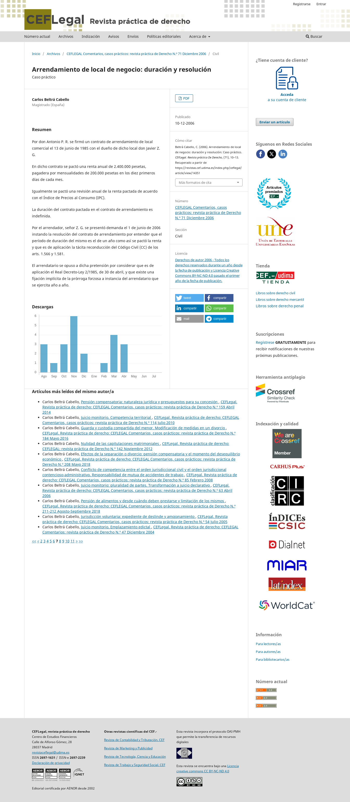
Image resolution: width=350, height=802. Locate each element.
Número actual (37, 36)
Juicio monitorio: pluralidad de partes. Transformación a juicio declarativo (146, 485)
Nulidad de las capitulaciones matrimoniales (120, 443)
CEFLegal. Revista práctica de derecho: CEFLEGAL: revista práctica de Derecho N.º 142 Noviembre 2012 (135, 446)
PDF (185, 98)
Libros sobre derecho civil (275, 293)
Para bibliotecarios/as (272, 659)
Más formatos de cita (195, 182)
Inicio (36, 53)
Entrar (321, 4)
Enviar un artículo (274, 122)
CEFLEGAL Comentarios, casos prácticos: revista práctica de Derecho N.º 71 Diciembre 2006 (136, 53)
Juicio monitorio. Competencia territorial (116, 417)
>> (81, 540)
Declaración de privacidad (51, 763)
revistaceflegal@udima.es (50, 752)
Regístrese (265, 342)
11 (73, 540)
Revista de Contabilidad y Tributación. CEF (134, 740)
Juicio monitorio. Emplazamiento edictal (116, 526)
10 (67, 540)
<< (34, 540)
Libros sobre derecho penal (280, 305)
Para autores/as (268, 651)
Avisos (113, 36)
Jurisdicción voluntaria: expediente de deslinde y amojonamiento (138, 516)
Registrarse (301, 4)
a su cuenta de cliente (287, 94)
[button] (189, 298)
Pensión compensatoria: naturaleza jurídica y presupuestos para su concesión (150, 401)
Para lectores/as (268, 643)
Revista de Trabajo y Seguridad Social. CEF (134, 765)
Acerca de (198, 36)
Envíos (133, 36)
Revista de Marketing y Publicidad (128, 748)
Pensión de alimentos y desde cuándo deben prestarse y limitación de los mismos (153, 500)
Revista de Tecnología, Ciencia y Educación (135, 756)
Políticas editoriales (164, 36)
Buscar (314, 36)
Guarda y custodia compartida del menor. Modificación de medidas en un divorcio (153, 427)
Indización (91, 36)
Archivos (66, 36)
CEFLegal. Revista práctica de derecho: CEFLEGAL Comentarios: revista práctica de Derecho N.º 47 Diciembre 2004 (140, 529)
